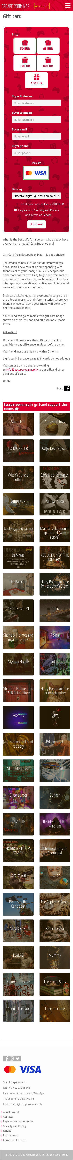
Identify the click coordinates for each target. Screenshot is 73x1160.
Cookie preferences (14, 1140)
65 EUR (48, 46)
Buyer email (19, 129)
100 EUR (36, 81)
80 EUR (48, 63)
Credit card (36, 170)
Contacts (8, 1116)
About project (11, 1112)
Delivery (17, 189)
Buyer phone (20, 146)
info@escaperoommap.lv (22, 369)
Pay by (36, 162)
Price (15, 34)
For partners (10, 1135)
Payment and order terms (18, 1121)
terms (6, 380)
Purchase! (37, 224)
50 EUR (25, 46)
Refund (7, 1130)
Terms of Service (41, 215)
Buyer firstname (22, 96)
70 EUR (25, 63)
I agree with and (36, 212)
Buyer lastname (22, 113)
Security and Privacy (46, 210)
